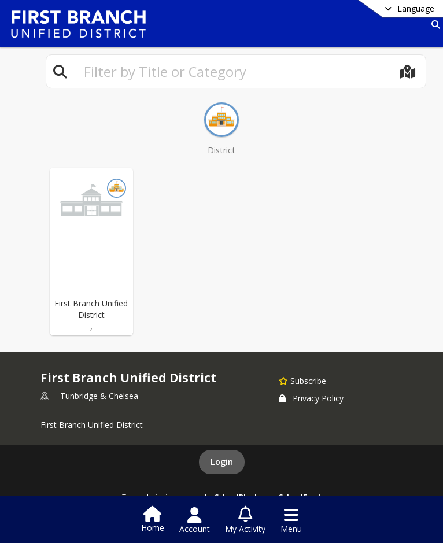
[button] (91, 251)
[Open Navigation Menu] (291, 520)
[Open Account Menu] (194, 520)
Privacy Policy (311, 398)
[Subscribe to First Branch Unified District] (302, 380)
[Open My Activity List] (245, 520)
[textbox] (231, 71)
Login (222, 461)
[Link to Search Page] (433, 24)
